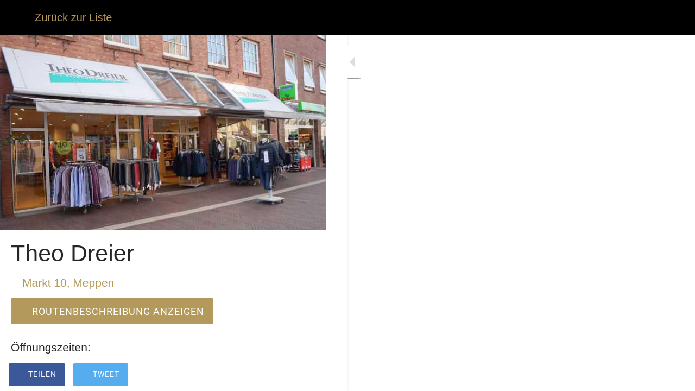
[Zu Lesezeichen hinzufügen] (304, 376)
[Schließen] (17, 17)
